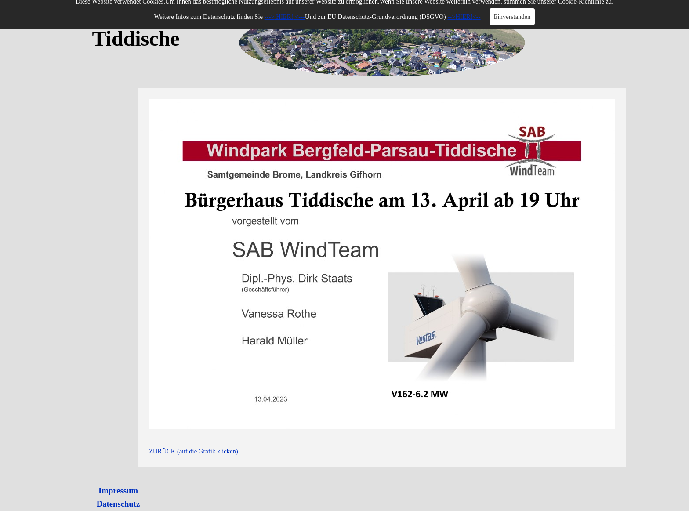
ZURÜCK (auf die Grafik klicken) (193, 451)
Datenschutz (118, 503)
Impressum (118, 490)
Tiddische (135, 38)
